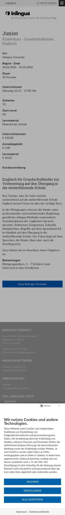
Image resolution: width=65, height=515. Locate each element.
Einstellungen (32, 490)
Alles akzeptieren (32, 499)
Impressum (21, 511)
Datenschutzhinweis (39, 511)
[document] (32, 448)
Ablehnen (32, 481)
